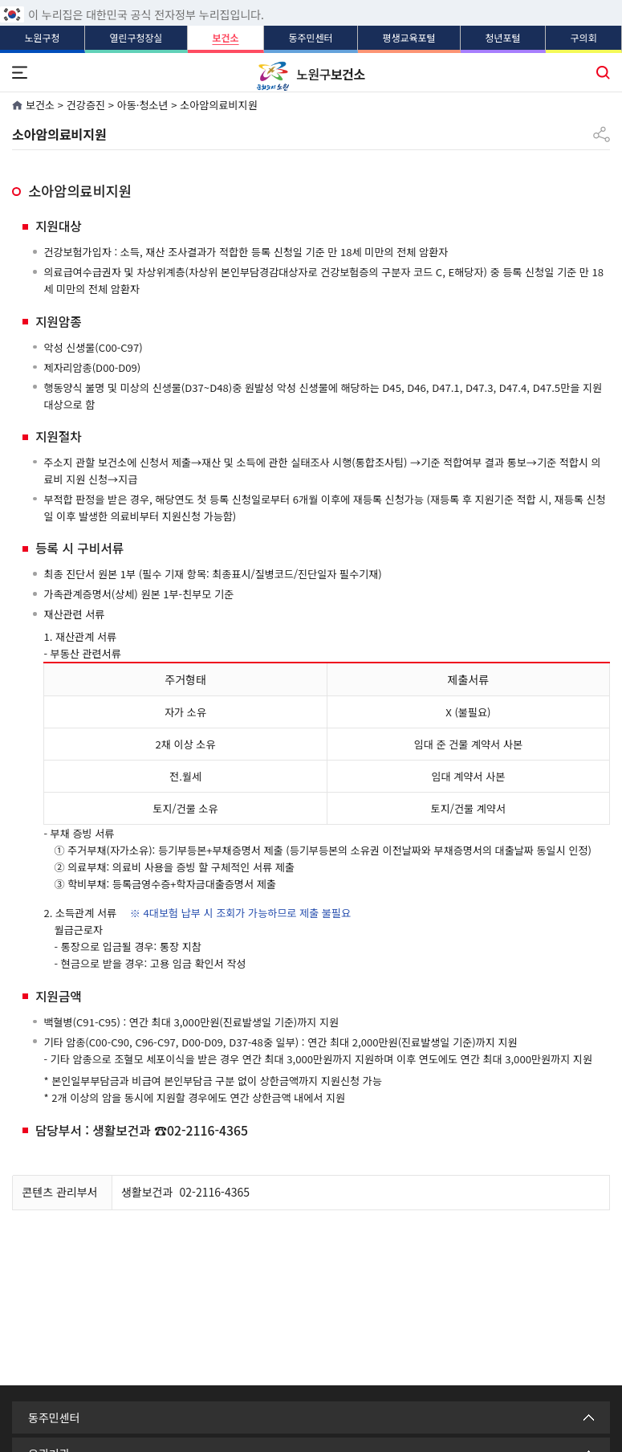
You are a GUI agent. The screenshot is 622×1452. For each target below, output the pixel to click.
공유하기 (601, 128)
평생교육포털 (408, 37)
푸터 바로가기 (311, 0)
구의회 (583, 37)
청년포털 (502, 37)
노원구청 (41, 37)
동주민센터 (310, 37)
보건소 (225, 37)
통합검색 (602, 71)
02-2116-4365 (215, 1192)
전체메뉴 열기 (19, 71)
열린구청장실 (135, 37)
